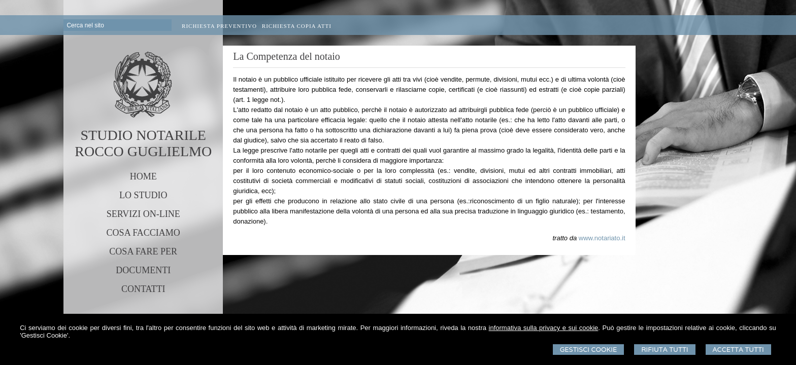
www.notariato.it (602, 238)
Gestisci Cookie (588, 349)
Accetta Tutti (738, 349)
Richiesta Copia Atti (296, 26)
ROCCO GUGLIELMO (143, 151)
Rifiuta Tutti (664, 349)
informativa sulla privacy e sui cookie (544, 328)
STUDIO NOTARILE (143, 135)
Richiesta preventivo (219, 26)
